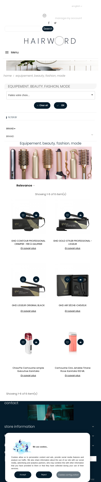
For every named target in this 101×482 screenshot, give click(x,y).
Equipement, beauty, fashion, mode (39, 86)
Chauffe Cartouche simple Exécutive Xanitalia (28, 369)
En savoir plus (28, 248)
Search (47, 28)
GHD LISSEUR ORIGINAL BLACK (28, 305)
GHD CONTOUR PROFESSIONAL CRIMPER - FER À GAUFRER (28, 242)
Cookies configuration (68, 474)
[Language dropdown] (77, 4)
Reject (44, 474)
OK (60, 105)
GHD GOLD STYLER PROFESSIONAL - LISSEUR (72, 242)
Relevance (26, 185)
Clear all (42, 105)
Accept (23, 474)
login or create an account (50, 6)
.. (66, 6)
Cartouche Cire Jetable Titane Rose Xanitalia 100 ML (73, 369)
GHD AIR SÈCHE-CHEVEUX (72, 305)
